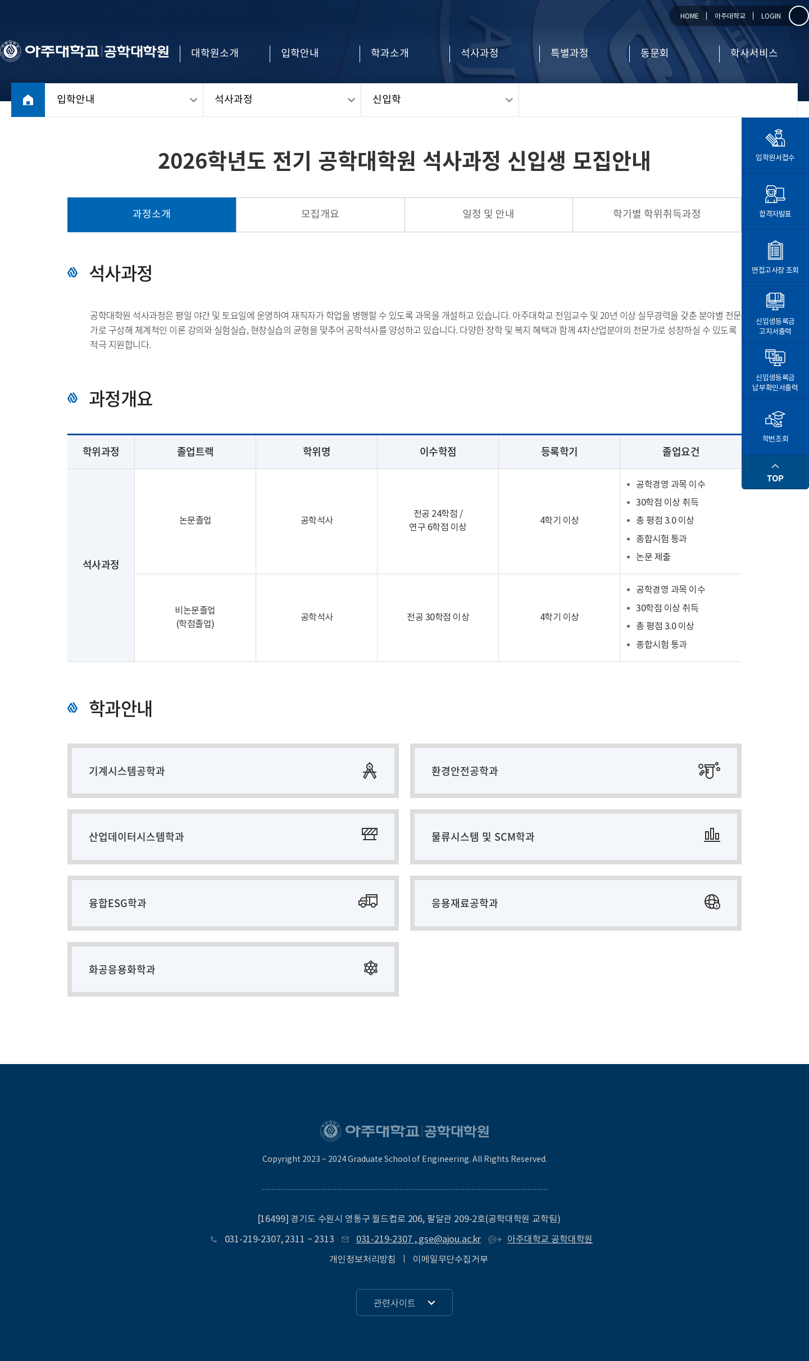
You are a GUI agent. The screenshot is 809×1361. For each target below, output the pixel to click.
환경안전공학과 (464, 770)
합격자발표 (775, 201)
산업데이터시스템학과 (136, 836)
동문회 (654, 54)
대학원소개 (215, 54)
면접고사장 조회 (775, 257)
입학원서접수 (775, 145)
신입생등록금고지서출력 (775, 313)
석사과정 (480, 54)
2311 (294, 1239)
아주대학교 (730, 16)
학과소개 (390, 54)
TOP (775, 472)
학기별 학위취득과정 (657, 214)
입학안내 (300, 54)
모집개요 (320, 214)
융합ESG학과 (118, 903)
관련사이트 (395, 1302)
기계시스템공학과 (127, 770)
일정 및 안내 (488, 214)
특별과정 (570, 54)
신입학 (386, 100)
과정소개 (152, 214)
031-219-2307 (253, 1239)
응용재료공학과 (464, 903)
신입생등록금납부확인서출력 (775, 370)
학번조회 (775, 426)
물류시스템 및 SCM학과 (483, 836)
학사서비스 (754, 54)
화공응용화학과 (122, 969)
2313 (324, 1239)
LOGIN (771, 16)
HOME (689, 16)
